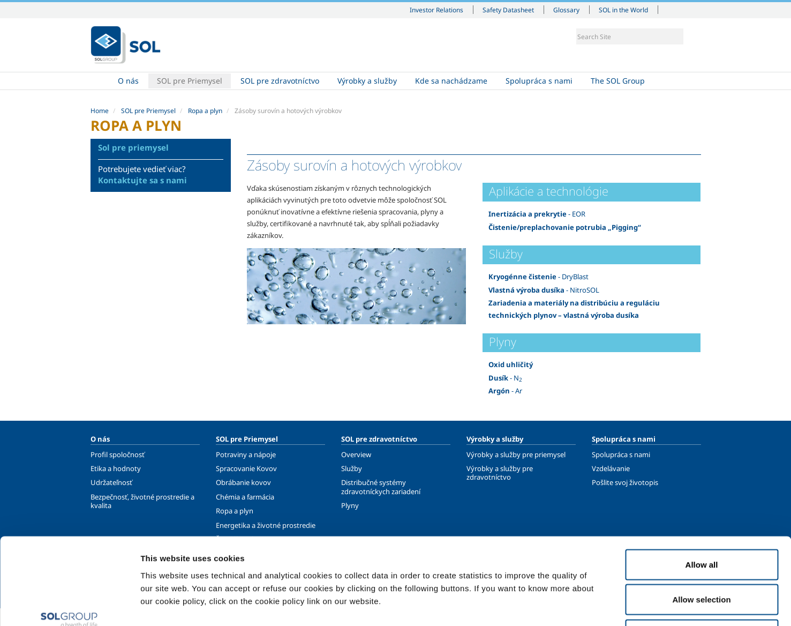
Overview (356, 454)
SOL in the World (623, 9)
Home (99, 80)
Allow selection (701, 520)
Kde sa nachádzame (451, 81)
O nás (128, 81)
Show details (557, 604)
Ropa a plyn (205, 110)
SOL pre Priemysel (189, 81)
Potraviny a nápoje (246, 454)
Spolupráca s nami (539, 81)
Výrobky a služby (367, 81)
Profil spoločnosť (118, 454)
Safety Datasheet (508, 9)
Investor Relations (436, 9)
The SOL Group (618, 81)
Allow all (701, 485)
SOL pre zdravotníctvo (279, 81)
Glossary (566, 9)
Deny (702, 555)
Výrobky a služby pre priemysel (516, 454)
